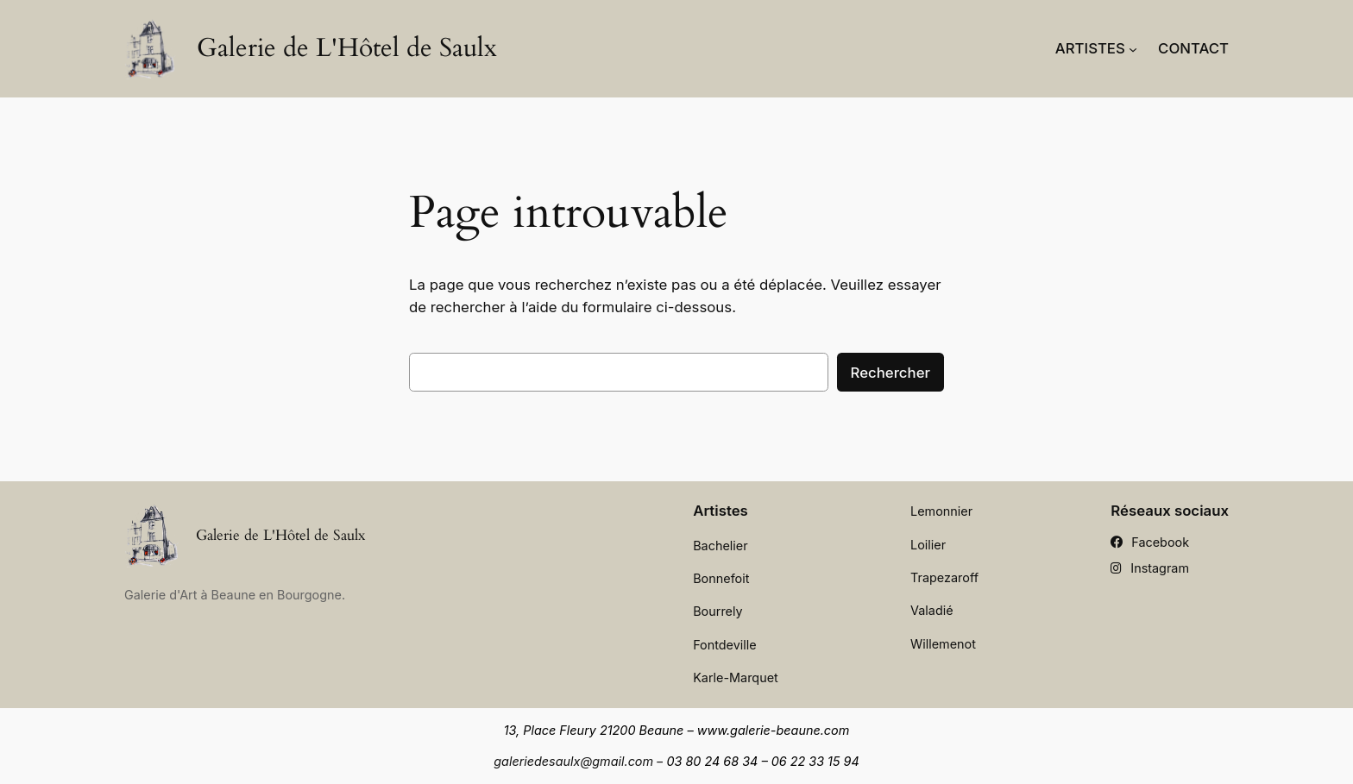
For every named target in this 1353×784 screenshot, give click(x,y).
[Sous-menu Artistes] (1133, 48)
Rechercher (890, 372)
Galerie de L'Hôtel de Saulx (347, 48)
